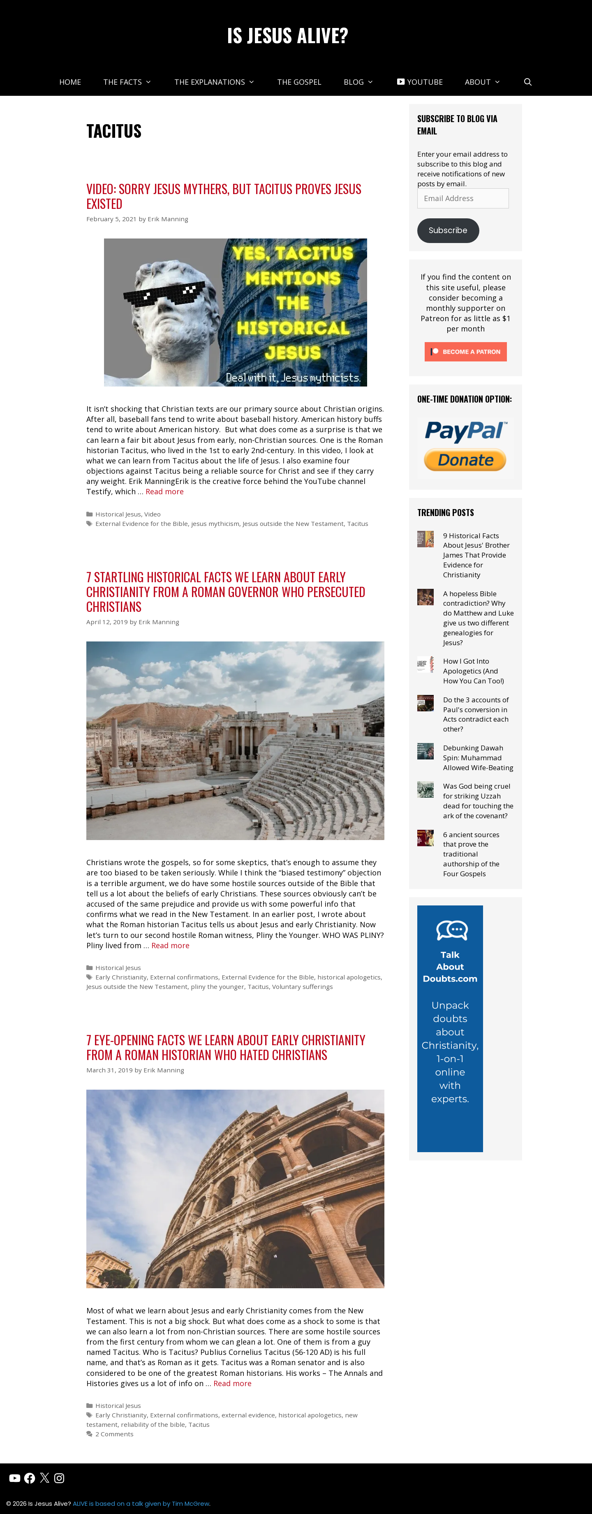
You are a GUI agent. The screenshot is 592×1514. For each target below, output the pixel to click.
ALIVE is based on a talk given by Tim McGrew (141, 1503)
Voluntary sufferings (302, 986)
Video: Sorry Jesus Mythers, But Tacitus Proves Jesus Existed (223, 196)
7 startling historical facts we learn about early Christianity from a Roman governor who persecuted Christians (225, 591)
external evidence (248, 1415)
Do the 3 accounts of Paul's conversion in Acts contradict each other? (476, 714)
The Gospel (299, 82)
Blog (364, 82)
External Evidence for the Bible (141, 523)
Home (70, 82)
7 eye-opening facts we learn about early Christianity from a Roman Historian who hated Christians (225, 1047)
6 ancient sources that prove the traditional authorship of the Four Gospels (471, 854)
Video (152, 514)
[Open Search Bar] (527, 82)
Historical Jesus (118, 514)
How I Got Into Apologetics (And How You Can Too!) (473, 670)
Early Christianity (121, 977)
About (488, 82)
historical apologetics (349, 977)
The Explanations (220, 82)
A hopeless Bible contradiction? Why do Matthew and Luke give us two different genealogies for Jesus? (478, 618)
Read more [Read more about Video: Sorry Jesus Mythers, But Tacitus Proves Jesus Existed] (165, 491)
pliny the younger (217, 986)
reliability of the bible (153, 1424)
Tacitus (357, 523)
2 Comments (114, 1434)
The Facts (133, 82)
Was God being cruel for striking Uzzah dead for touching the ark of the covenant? (478, 800)
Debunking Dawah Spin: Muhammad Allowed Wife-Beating (478, 757)
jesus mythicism (215, 523)
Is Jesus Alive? (288, 35)
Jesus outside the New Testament (293, 523)
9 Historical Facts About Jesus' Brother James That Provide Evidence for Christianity (476, 555)
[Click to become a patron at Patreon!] (466, 363)
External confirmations (184, 977)
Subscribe (448, 230)
